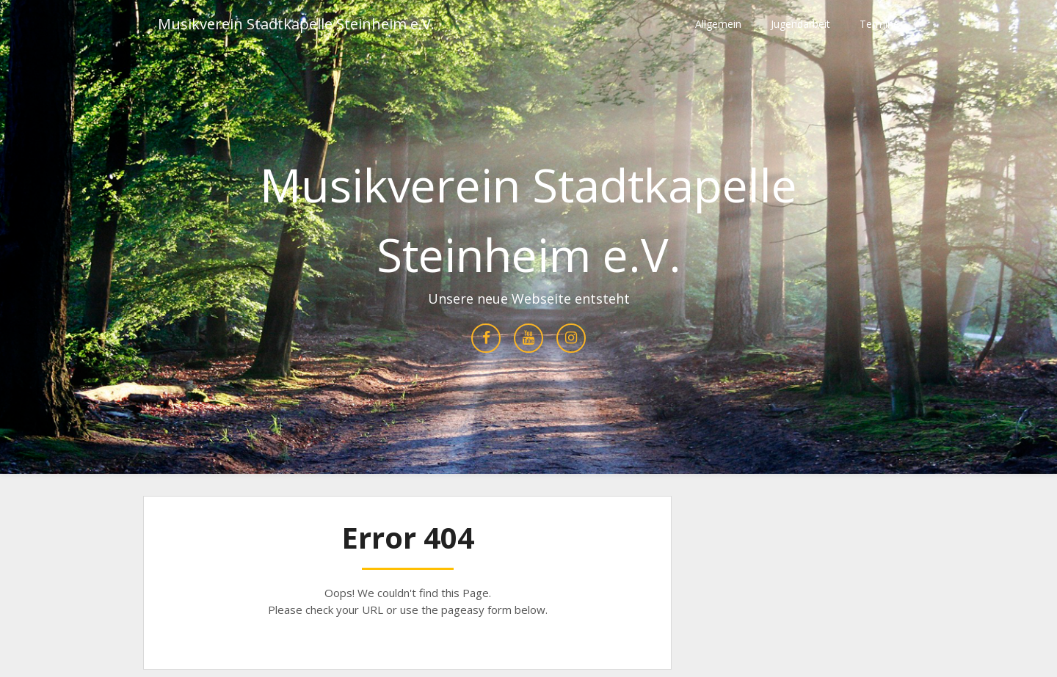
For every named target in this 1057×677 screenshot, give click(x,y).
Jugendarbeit (800, 24)
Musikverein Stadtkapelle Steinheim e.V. (296, 24)
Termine (879, 24)
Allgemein (718, 24)
